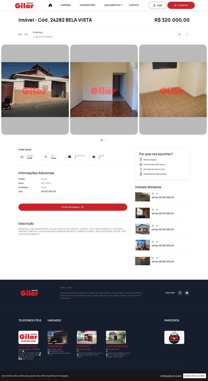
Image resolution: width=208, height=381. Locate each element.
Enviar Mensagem (73, 207)
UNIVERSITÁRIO (87, 5)
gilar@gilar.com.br (56, 351)
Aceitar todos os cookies (195, 376)
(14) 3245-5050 (84, 349)
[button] (101, 140)
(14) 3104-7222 (55, 349)
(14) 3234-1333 (113, 349)
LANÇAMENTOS (112, 5)
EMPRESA (66, 5)
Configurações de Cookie (170, 376)
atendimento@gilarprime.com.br (90, 353)
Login (157, 5)
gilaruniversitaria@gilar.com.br (118, 353)
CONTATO (134, 5)
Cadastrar (181, 5)
